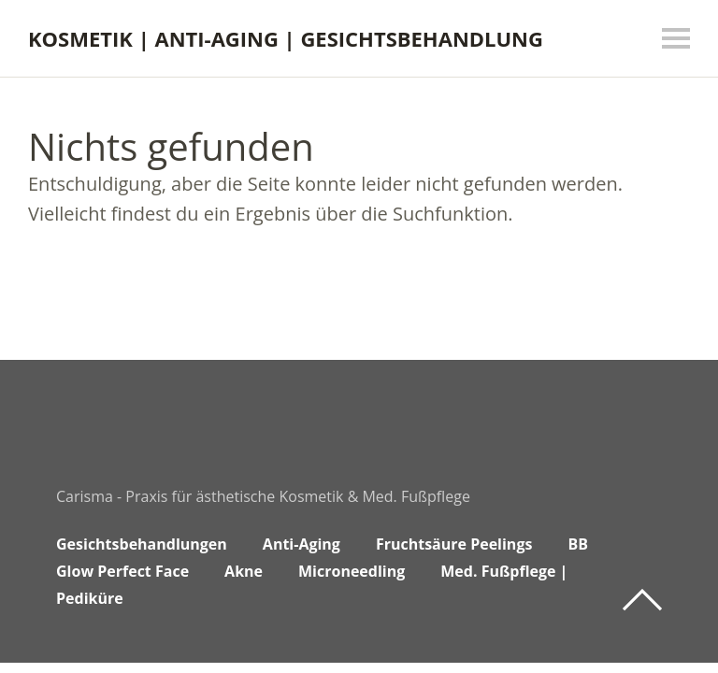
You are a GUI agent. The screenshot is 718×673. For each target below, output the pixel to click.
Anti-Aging (301, 544)
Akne (243, 571)
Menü (676, 38)
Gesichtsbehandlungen (141, 544)
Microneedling (351, 571)
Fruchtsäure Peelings (454, 544)
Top (642, 600)
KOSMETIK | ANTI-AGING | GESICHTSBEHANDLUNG (285, 38)
